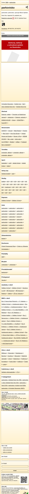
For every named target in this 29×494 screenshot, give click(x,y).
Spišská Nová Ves (21, 106)
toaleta (3, 181)
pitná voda (18, 139)
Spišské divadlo (6, 173)
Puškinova (24, 358)
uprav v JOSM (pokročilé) (19, 393)
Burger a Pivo (17, 136)
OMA (6, 2)
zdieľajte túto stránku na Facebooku (10, 476)
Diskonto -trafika (6, 114)
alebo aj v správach (7, 452)
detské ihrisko (16, 163)
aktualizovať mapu (10, 393)
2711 (17, 372)
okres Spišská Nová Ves (8, 106)
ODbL (18, 489)
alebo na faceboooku (7, 450)
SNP (3, 257)
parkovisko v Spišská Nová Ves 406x (12, 380)
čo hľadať (4, 463)
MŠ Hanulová (10, 290)
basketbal (4, 163)
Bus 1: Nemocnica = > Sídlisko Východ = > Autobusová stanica (15, 318)
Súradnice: (4, 28)
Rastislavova (18, 353)
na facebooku (12, 475)
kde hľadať (4, 456)
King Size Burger (15, 133)
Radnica (4, 293)
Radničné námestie (8, 18)
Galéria (10, 293)
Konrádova (4, 361)
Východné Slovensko (7, 104)
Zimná (10, 358)
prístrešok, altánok (7, 152)
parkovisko (12, 2)
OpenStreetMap (12, 98)
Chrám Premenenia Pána (8, 246)
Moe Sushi (6, 133)
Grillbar (18, 142)
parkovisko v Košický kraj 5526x (17, 385)
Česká (26, 361)
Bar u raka (10, 139)
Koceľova (10, 356)
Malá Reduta (17, 130)
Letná (4, 364)
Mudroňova (16, 358)
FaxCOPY (4, 123)
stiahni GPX (4, 397)
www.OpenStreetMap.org (19, 487)
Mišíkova (4, 353)
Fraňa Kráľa (12, 361)
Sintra (13, 120)
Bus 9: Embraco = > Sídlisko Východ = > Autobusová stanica (14, 326)
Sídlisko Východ (6, 200)
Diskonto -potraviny (20, 117)
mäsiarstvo (11, 117)
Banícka (4, 356)
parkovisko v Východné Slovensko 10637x (13, 388)
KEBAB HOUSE (6, 120)
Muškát (12, 142)
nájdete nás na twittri (7, 447)
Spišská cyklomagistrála (8, 372)
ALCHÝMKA (5, 142)
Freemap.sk (20, 98)
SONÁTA (4, 130)
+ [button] (3, 65)
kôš (8, 181)
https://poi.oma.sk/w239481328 (8, 99)
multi (10, 163)
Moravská (17, 356)
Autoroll (19, 216)
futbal (8, 166)
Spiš (23, 104)
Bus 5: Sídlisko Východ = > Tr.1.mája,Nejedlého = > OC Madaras (15, 309)
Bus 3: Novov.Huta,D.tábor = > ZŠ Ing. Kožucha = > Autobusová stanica (14, 335)
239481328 (4, 395)
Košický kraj (17, 104)
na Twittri (16, 477)
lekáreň (4, 238)
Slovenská (11, 353)
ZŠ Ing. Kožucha (18, 293)
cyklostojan (5, 264)
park (13, 173)
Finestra (25, 130)
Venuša (10, 130)
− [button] (3, 68)
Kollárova (20, 361)
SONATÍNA (20, 120)
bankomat (8, 187)
